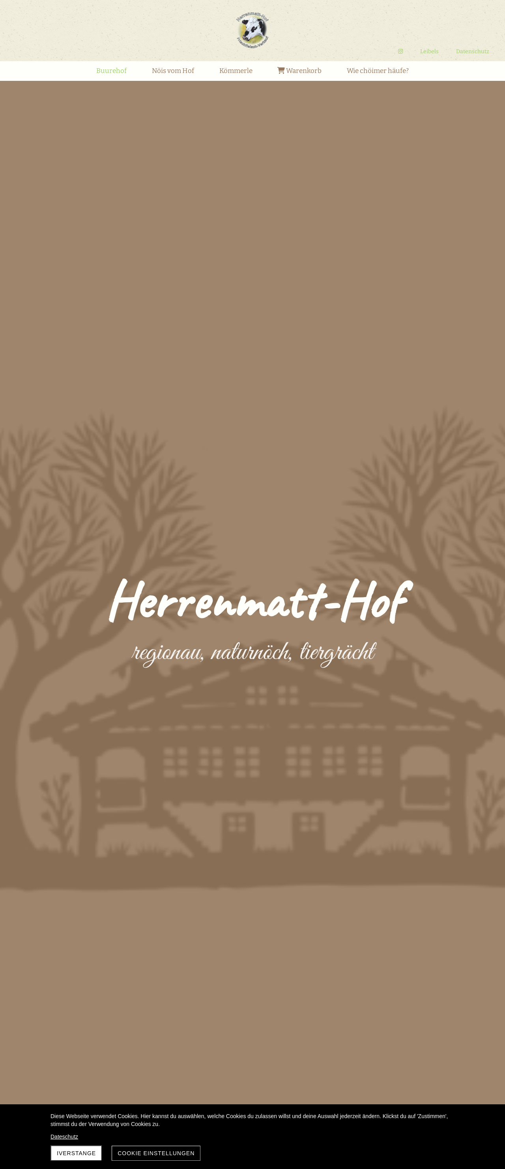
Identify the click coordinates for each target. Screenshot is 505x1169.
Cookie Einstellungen (156, 1153)
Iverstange (76, 1153)
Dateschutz (64, 1137)
